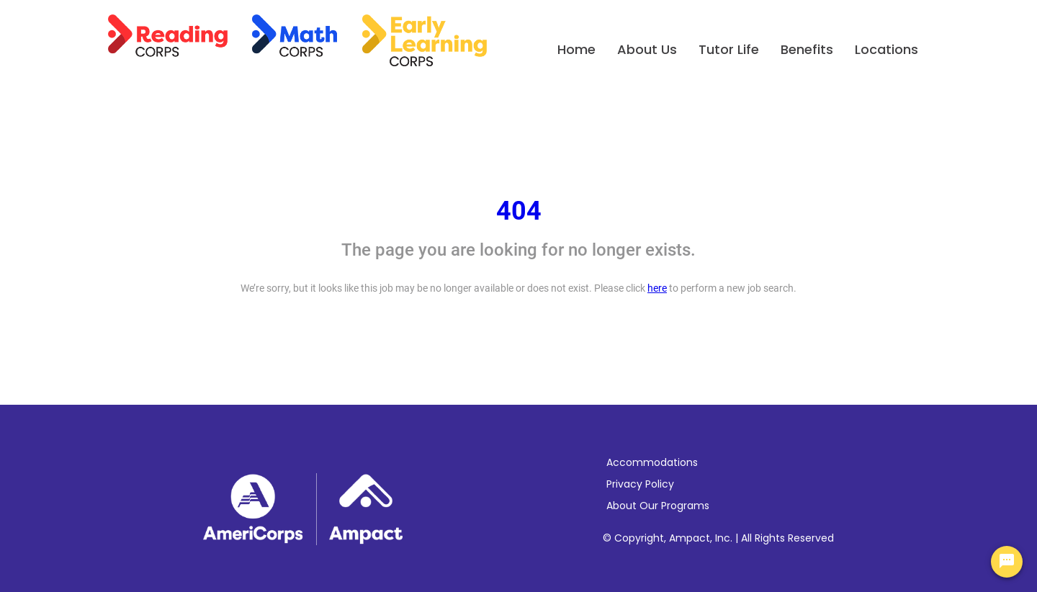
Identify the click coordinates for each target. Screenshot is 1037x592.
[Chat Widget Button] (1007, 562)
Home (576, 49)
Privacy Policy (640, 484)
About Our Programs (657, 505)
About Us (647, 49)
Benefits (807, 49)
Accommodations (652, 462)
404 (519, 211)
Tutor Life (729, 49)
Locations (886, 49)
